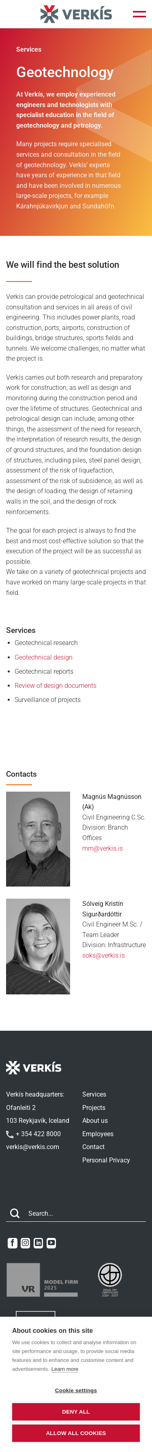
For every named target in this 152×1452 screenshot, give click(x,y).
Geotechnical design (44, 657)
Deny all (76, 1412)
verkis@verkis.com (32, 1147)
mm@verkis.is (102, 848)
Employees (97, 1134)
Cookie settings (76, 1390)
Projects (93, 1108)
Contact (93, 1147)
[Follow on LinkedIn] (38, 1243)
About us (95, 1120)
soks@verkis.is (103, 955)
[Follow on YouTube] (51, 1243)
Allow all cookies (76, 1433)
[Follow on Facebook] (12, 1243)
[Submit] (15, 1214)
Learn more (64, 1369)
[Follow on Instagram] (25, 1243)
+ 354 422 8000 (33, 1134)
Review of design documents (55, 685)
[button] (139, 14)
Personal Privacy (106, 1160)
